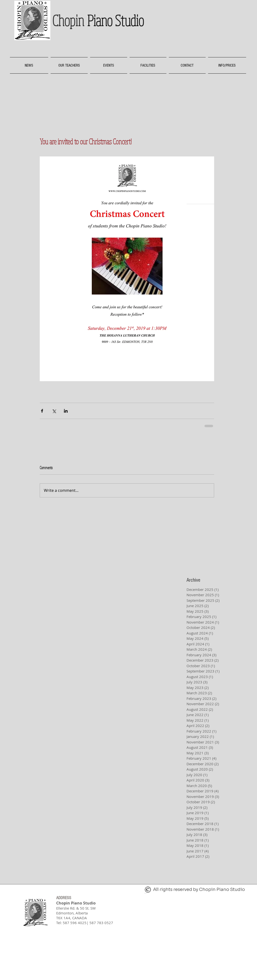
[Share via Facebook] (42, 411)
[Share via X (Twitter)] (54, 411)
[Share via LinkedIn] (65, 411)
